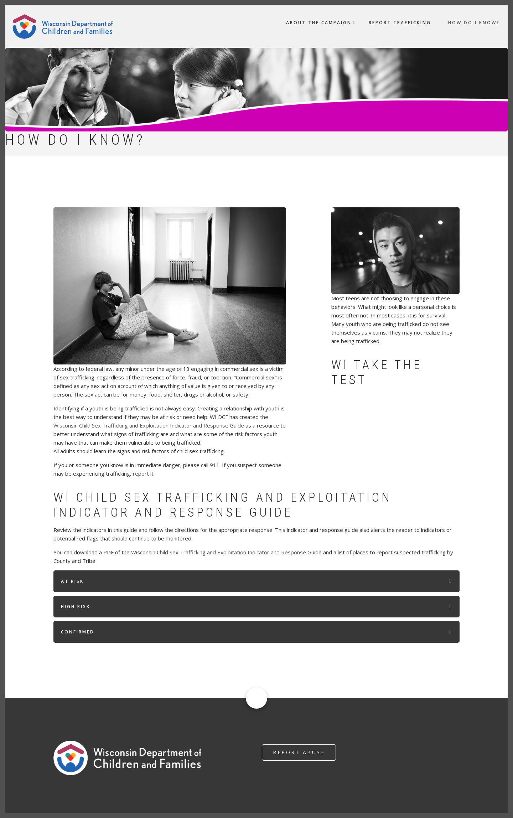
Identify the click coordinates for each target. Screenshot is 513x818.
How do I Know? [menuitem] (474, 23)
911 (214, 464)
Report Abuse (299, 752)
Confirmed (77, 632)
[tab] (256, 581)
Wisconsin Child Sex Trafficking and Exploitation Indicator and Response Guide (148, 425)
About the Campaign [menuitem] (319, 23)
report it (143, 473)
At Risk (72, 581)
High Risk (75, 607)
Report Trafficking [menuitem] (400, 23)
